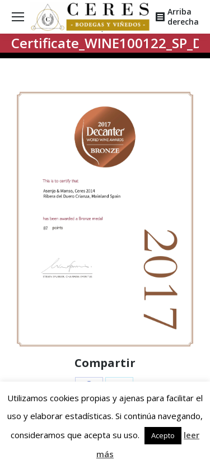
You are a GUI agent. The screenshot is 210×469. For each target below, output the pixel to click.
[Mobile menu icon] (18, 17)
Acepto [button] (163, 435)
